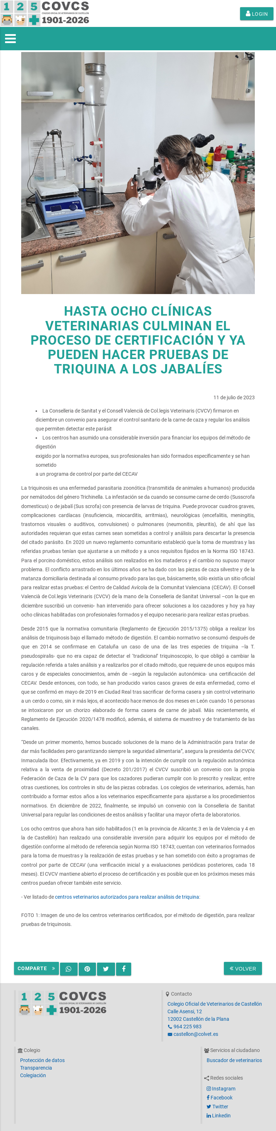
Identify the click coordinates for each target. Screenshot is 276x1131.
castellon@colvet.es (192, 1034)
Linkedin (219, 1115)
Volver (243, 968)
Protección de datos (42, 1060)
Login (257, 13)
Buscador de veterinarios (234, 1060)
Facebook (220, 1097)
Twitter (217, 1106)
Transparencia (36, 1068)
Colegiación (33, 1075)
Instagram (221, 1089)
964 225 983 (184, 1026)
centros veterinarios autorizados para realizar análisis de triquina (127, 897)
